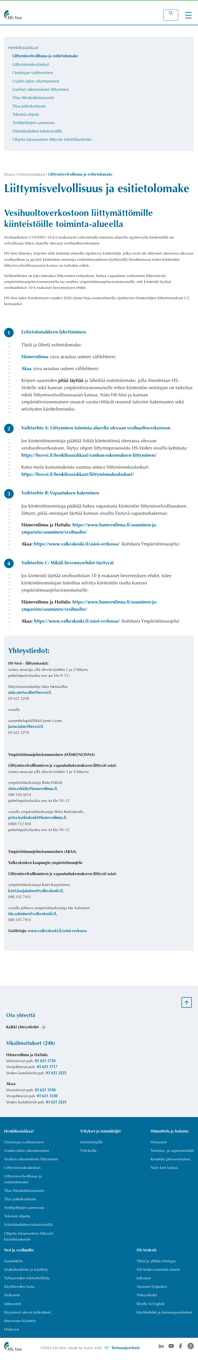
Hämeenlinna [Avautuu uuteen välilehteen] (34, 359)
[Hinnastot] (159, 1145)
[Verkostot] (12, 1300)
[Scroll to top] (187, 1005)
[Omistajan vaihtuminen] (24, 1145)
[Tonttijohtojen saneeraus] (24, 1211)
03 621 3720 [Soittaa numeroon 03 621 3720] (45, 1064)
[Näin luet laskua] (164, 1171)
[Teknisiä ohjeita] (17, 1220)
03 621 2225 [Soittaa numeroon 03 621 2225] (56, 1076)
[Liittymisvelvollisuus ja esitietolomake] (32, 1183)
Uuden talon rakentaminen (35, 82)
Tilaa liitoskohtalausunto (33, 99)
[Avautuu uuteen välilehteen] (107, 1353)
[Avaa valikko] (188, 15)
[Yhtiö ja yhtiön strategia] (156, 1265)
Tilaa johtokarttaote (29, 108)
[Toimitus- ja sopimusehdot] (172, 1154)
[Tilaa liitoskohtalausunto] (24, 1194)
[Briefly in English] (150, 1308)
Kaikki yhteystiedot (22, 1030)
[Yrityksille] (88, 1154)
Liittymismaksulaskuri (30, 65)
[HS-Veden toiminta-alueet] (158, 1274)
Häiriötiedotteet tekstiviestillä (37, 134)
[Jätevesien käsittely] (20, 1326)
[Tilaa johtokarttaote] (20, 1203)
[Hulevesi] (11, 1334)
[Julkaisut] (144, 1282)
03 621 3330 (45, 1093)
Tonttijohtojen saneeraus (33, 125)
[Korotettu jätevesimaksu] (171, 1162)
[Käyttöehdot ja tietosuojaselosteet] (164, 1317)
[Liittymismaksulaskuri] (22, 1171)
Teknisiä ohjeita (25, 117)
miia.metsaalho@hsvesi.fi (29, 695)
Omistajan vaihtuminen (32, 74)
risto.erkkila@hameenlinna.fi (32, 791)
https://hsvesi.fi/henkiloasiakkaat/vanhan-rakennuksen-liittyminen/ (88, 458)
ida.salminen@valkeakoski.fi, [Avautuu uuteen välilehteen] (32, 917)
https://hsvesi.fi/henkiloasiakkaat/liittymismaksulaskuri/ (77, 477)
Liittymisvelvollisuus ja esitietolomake (45, 57)
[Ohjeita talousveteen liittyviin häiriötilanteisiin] (32, 1240)
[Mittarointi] (12, 1308)
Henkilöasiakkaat (23, 48)
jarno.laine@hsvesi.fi (25, 729)
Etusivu (10, 177)
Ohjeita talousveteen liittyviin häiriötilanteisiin (52, 142)
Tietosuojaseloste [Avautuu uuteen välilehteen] (125, 1353)
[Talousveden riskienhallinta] (26, 1282)
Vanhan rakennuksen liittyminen (40, 91)
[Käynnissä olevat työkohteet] (27, 1317)
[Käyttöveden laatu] (19, 1291)
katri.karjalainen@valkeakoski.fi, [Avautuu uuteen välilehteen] (36, 893)
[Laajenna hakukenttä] (171, 15)
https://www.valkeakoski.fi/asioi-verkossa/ (77, 547)
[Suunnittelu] (13, 1265)
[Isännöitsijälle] (91, 1145)
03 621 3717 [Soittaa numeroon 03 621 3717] (47, 1070)
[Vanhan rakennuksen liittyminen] (31, 1162)
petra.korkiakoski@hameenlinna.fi (37, 820)
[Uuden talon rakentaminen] (26, 1154)
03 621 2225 (56, 1105)
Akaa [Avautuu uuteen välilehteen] (26, 371)
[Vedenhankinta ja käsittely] (26, 1274)
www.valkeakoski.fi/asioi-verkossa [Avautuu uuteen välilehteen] (57, 934)
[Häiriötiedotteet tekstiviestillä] (28, 1229)
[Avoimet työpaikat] (152, 1291)
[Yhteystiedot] (147, 1300)
